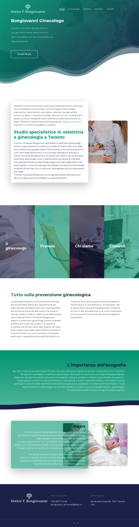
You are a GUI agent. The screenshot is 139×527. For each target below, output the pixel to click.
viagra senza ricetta (68, 122)
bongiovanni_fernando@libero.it (66, 505)
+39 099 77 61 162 (59, 501)
